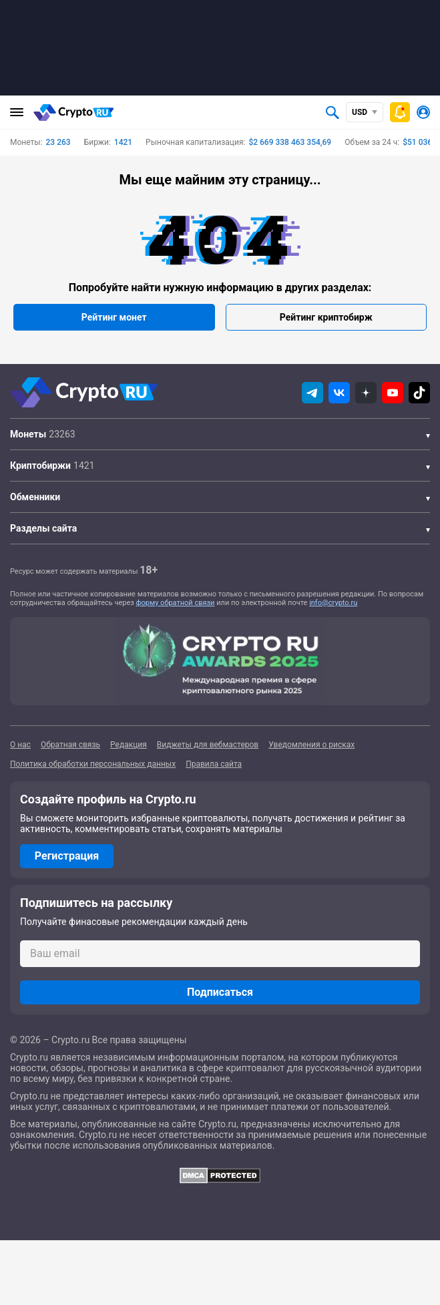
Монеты (28, 434)
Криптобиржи (40, 465)
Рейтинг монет (114, 317)
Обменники (35, 497)
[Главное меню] (16, 112)
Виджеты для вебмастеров (207, 744)
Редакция (128, 744)
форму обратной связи (175, 602)
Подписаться (220, 992)
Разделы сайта (43, 528)
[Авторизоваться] (423, 112)
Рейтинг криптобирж (326, 317)
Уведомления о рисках (311, 744)
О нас (20, 744)
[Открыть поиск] (332, 112)
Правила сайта (214, 764)
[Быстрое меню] (400, 112)
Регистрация (67, 856)
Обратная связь (70, 744)
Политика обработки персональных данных (93, 764)
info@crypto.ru (333, 602)
